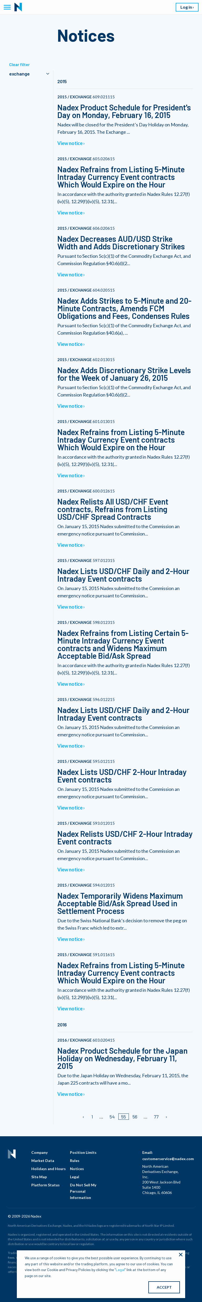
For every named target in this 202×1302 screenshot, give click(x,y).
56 (135, 1116)
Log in (186, 6)
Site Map (39, 1177)
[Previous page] (84, 1116)
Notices (77, 1168)
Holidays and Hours (48, 1168)
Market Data (42, 1160)
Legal (74, 1177)
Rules (74, 1160)
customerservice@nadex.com (168, 1158)
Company (39, 1152)
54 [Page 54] (112, 1116)
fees (11, 1258)
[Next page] (166, 1116)
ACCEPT (164, 1287)
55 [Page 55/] (123, 1116)
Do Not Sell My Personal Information (83, 1191)
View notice (70, 143)
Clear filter (19, 64)
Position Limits (83, 1152)
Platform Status (45, 1185)
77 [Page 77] (156, 1116)
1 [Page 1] (92, 1116)
